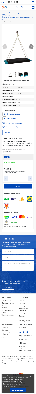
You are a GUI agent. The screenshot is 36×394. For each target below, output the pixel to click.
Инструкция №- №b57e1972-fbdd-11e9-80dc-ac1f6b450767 (4, 118)
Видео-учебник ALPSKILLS (7, 334)
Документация (7, 324)
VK (20, 332)
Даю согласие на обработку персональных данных (14, 282)
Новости (22, 313)
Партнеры (22, 306)
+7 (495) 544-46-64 (11, 2)
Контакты (22, 327)
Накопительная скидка (7, 307)
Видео (21, 300)
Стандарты (6, 330)
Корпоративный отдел (8, 311)
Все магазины (6, 300)
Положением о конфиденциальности (12, 385)
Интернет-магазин (8, 303)
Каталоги (5, 327)
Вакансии (22, 316)
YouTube (23, 332)
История (22, 303)
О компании (23, 297)
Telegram (27, 332)
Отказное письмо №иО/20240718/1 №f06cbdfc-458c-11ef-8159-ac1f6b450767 (4, 114)
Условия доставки (8, 315)
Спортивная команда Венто (24, 320)
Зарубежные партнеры (23, 309)
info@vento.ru (24, 339)
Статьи (4, 337)
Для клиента (6, 297)
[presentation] (4, 46)
